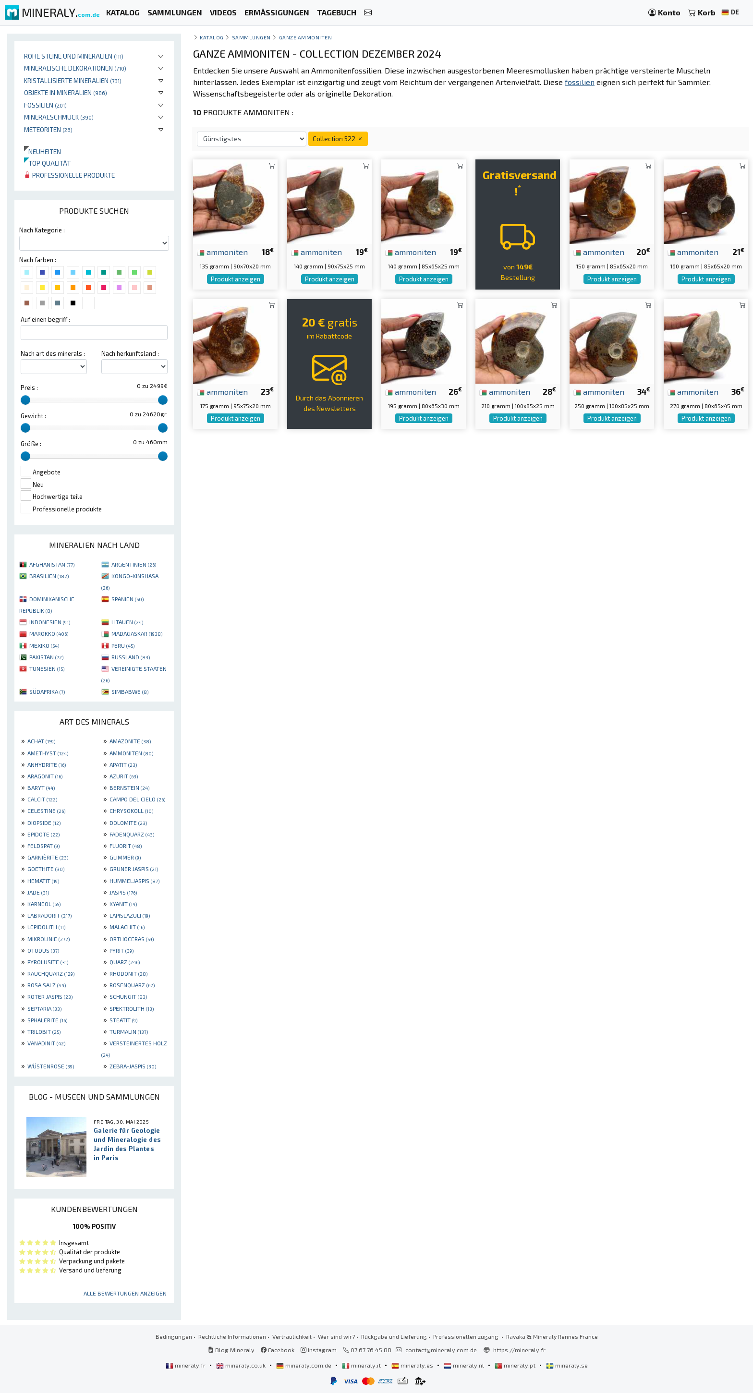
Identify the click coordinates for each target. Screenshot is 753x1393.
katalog (212, 37)
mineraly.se (567, 1365)
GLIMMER (125, 857)
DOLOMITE (128, 822)
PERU (122, 645)
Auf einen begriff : (45, 319)
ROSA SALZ (46, 984)
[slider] (25, 400)
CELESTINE (46, 810)
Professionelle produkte (69, 175)
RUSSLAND (130, 657)
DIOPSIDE (44, 822)
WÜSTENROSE (50, 1066)
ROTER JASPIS (50, 996)
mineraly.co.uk (241, 1365)
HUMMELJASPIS (134, 880)
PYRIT (121, 950)
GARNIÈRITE (47, 857)
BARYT (41, 787)
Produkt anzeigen (235, 279)
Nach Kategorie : (42, 230)
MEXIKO (44, 645)
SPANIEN (127, 598)
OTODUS (43, 950)
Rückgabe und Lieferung (394, 1336)
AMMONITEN (131, 753)
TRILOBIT (44, 1031)
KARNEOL (44, 903)
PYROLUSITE (47, 961)
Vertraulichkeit (292, 1336)
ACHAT (41, 741)
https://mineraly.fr (519, 1349)
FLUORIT (125, 845)
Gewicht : (33, 416)
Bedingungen (174, 1336)
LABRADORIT (49, 915)
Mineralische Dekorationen (75, 68)
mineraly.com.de (304, 1365)
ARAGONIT (44, 776)
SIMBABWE (129, 691)
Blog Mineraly (231, 1349)
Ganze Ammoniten (305, 37)
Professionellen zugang (466, 1336)
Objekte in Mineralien (65, 92)
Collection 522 (338, 138)
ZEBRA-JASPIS (132, 1066)
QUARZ (124, 961)
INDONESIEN (49, 621)
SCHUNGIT (128, 996)
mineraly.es (413, 1365)
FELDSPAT (43, 845)
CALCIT (42, 799)
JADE (38, 892)
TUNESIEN (46, 668)
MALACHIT (127, 926)
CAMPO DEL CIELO (137, 799)
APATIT (123, 764)
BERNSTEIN (129, 787)
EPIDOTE (43, 834)
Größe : (31, 444)
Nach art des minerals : (53, 353)
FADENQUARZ (131, 834)
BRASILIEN (49, 575)
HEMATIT (43, 880)
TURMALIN (128, 1031)
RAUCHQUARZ (50, 973)
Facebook (277, 1349)
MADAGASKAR (136, 633)
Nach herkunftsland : (130, 353)
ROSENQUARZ (132, 984)
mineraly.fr (186, 1365)
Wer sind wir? (336, 1336)
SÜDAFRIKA (47, 691)
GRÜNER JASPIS (133, 868)
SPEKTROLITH (131, 1008)
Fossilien (45, 105)
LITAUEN (127, 621)
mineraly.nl (465, 1365)
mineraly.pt (516, 1365)
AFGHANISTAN (51, 564)
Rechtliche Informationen (232, 1336)
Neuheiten (42, 151)
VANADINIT (46, 1043)
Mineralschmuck (59, 117)
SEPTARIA (44, 1008)
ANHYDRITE (46, 764)
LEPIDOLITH (46, 926)
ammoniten (222, 251)
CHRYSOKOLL (131, 810)
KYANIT (123, 903)
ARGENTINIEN (133, 564)
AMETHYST (47, 753)
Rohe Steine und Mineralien (73, 56)
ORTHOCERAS (131, 938)
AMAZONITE (130, 741)
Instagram (319, 1349)
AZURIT (123, 776)
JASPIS (123, 892)
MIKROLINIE (48, 938)
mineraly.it (362, 1365)
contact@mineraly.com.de (441, 1349)
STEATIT (123, 1020)
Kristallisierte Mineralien (72, 80)
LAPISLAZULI (129, 915)
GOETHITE (45, 868)
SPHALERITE (47, 1020)
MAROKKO (48, 633)
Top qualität (47, 163)
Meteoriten (48, 129)
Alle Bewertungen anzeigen (125, 1293)
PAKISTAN (46, 657)
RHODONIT (128, 973)
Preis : (29, 387)
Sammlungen (251, 37)
